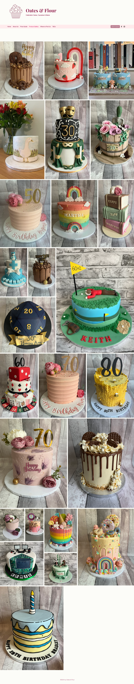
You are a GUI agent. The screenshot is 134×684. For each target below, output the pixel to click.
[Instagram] (124, 27)
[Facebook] (121, 27)
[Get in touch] (115, 26)
